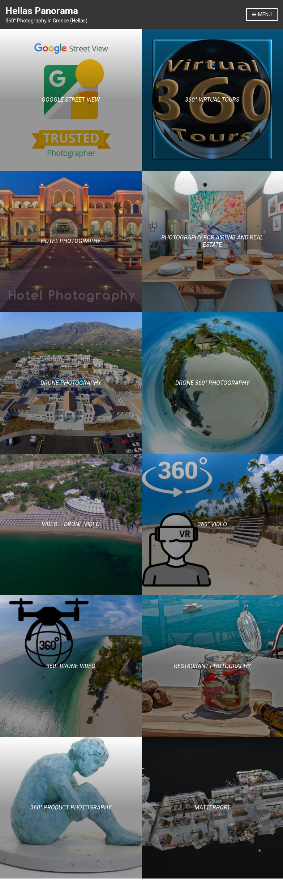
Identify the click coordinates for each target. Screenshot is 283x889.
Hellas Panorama (41, 10)
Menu (262, 15)
